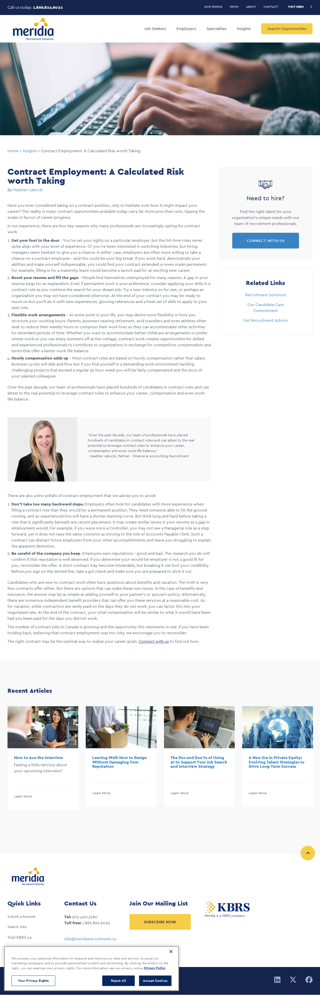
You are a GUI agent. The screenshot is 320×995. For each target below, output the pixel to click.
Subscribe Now (160, 922)
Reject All (118, 980)
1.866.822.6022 (48, 7)
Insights (244, 28)
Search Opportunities (286, 28)
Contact (271, 6)
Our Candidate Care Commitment (266, 307)
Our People (213, 6)
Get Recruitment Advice (265, 320)
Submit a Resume (21, 916)
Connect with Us (265, 240)
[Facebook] (309, 980)
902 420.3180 (85, 917)
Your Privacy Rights (33, 980)
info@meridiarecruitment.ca (90, 939)
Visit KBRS (296, 6)
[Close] (171, 951)
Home (13, 151)
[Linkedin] (277, 980)
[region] (91, 968)
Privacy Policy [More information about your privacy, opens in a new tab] (155, 968)
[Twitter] (293, 980)
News (234, 6)
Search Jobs (17, 926)
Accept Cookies (155, 980)
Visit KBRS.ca (20, 937)
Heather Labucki (28, 189)
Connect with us (154, 641)
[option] (43, 758)
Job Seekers (155, 28)
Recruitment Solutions (265, 295)
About (251, 6)
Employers (186, 28)
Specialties (216, 28)
